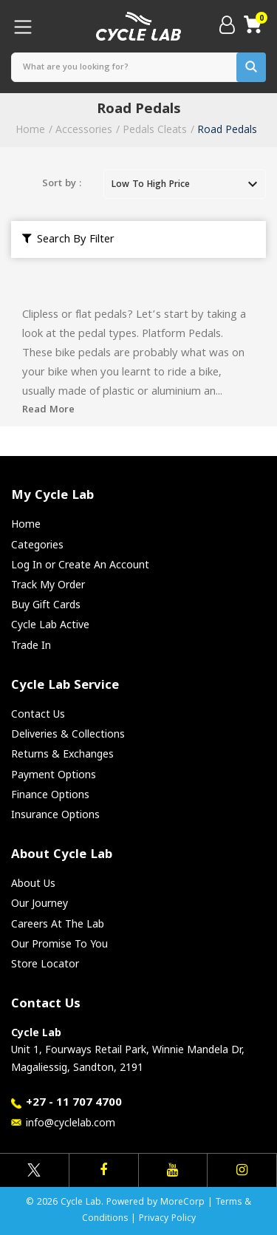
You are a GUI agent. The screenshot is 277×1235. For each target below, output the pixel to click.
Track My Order (48, 584)
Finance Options (50, 794)
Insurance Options (55, 814)
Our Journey (39, 903)
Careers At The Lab (57, 923)
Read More (48, 410)
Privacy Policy (167, 1219)
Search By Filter (68, 240)
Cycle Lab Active (50, 624)
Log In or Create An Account (80, 564)
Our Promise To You (59, 943)
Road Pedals (227, 129)
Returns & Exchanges (62, 753)
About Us (33, 883)
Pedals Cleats (155, 129)
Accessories (83, 129)
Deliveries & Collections (68, 734)
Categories (37, 544)
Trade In (31, 645)
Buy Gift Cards (46, 604)
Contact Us (38, 714)
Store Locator (45, 963)
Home (30, 129)
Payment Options (53, 774)
